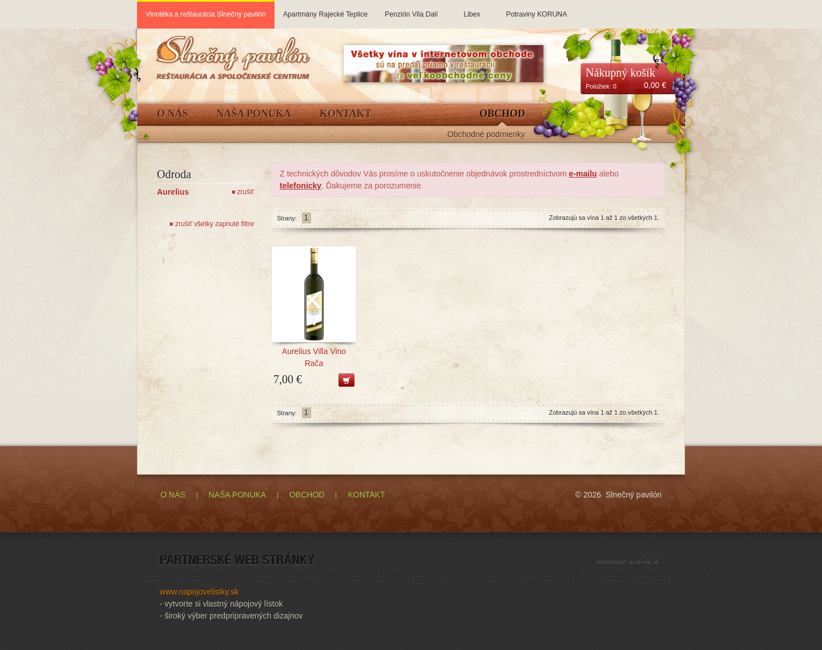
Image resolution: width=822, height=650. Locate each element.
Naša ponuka (254, 114)
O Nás (172, 114)
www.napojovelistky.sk (199, 591)
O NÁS (173, 494)
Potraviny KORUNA (536, 9)
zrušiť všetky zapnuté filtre (211, 224)
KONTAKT (366, 494)
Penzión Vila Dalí (411, 9)
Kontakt (346, 114)
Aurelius (173, 191)
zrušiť (242, 192)
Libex (472, 9)
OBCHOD (306, 494)
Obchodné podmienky (486, 134)
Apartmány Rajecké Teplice (325, 9)
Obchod (502, 114)
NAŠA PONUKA (237, 494)
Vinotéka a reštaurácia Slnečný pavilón (206, 14)
